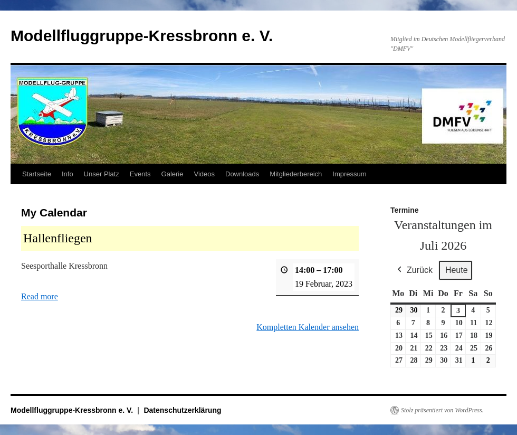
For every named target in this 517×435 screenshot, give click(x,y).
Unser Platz (101, 174)
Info (67, 174)
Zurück (414, 270)
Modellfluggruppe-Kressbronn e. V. (142, 35)
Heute (456, 270)
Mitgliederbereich (296, 174)
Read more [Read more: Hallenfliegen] (39, 296)
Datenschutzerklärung (182, 410)
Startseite (36, 174)
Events (140, 174)
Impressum (349, 174)
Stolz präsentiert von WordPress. (442, 410)
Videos (204, 174)
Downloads (242, 174)
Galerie (172, 174)
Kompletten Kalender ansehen (307, 327)
